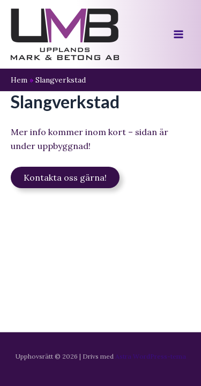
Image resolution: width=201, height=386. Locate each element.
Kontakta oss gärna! (65, 177)
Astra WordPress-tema (150, 356)
